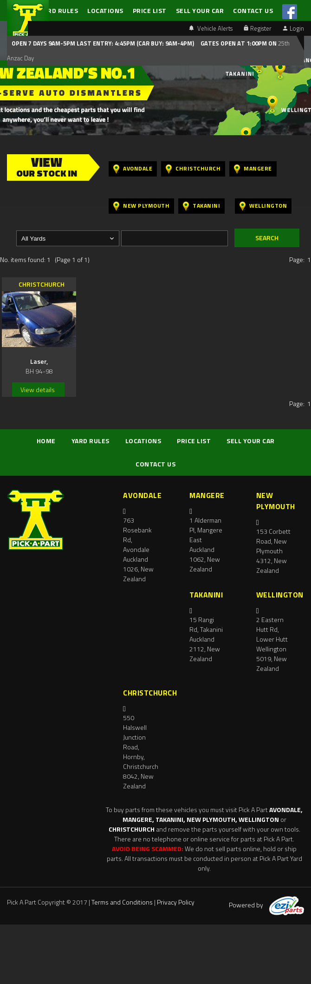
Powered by (266, 905)
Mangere (253, 169)
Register (258, 28)
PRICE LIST (150, 10)
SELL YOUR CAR (200, 10)
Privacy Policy (175, 902)
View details (37, 389)
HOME (46, 441)
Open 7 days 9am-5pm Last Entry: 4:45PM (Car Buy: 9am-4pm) (103, 43)
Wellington (263, 206)
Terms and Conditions (122, 902)
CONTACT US (253, 10)
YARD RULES (59, 10)
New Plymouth (141, 206)
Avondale (132, 169)
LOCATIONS (105, 10)
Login (293, 28)
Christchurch (193, 169)
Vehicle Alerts (211, 28)
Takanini (201, 206)
